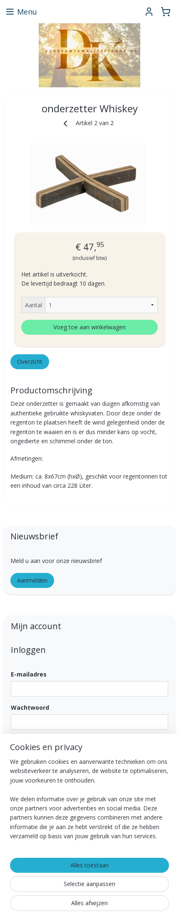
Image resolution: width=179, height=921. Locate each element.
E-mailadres (29, 674)
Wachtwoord (30, 707)
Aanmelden (32, 580)
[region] (89, 802)
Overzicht (29, 361)
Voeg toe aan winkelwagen (89, 327)
